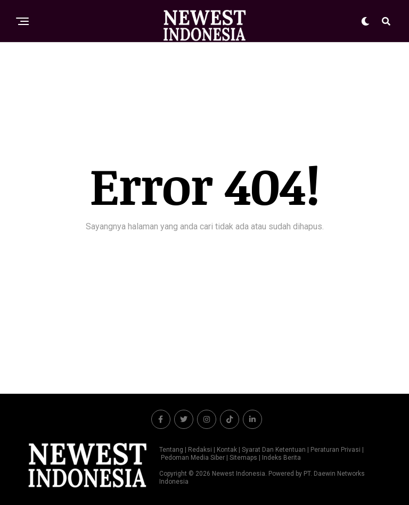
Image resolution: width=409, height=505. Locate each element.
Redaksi (200, 449)
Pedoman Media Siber (193, 457)
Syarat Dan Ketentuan (274, 449)
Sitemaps (244, 457)
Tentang (171, 449)
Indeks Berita (281, 457)
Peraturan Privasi (335, 449)
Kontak (227, 449)
